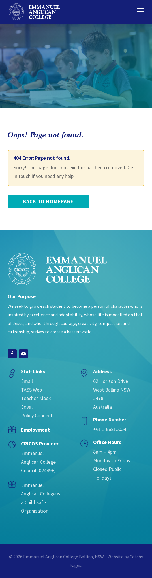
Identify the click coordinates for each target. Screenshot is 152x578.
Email (27, 381)
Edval (27, 407)
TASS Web (31, 389)
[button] (140, 10)
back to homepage (48, 201)
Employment (35, 430)
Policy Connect (36, 415)
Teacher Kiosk (36, 398)
